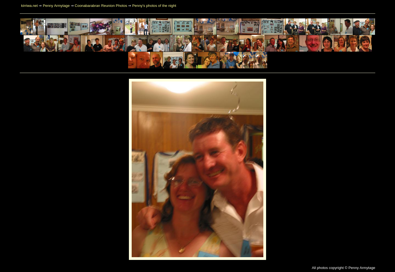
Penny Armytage (56, 6)
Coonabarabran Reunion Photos (101, 6)
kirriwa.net (29, 6)
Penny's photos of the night (154, 6)
